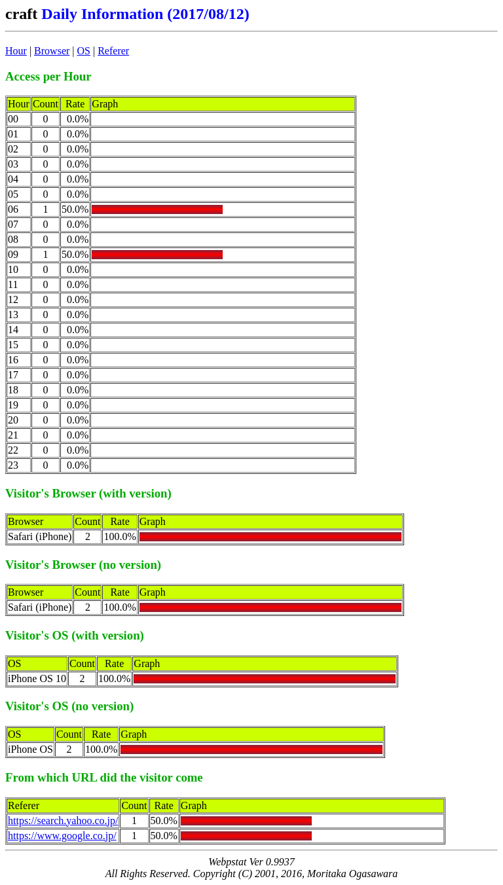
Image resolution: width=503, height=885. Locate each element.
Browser (51, 50)
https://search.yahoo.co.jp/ (63, 820)
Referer (113, 50)
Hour (16, 50)
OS (83, 50)
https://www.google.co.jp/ (62, 835)
